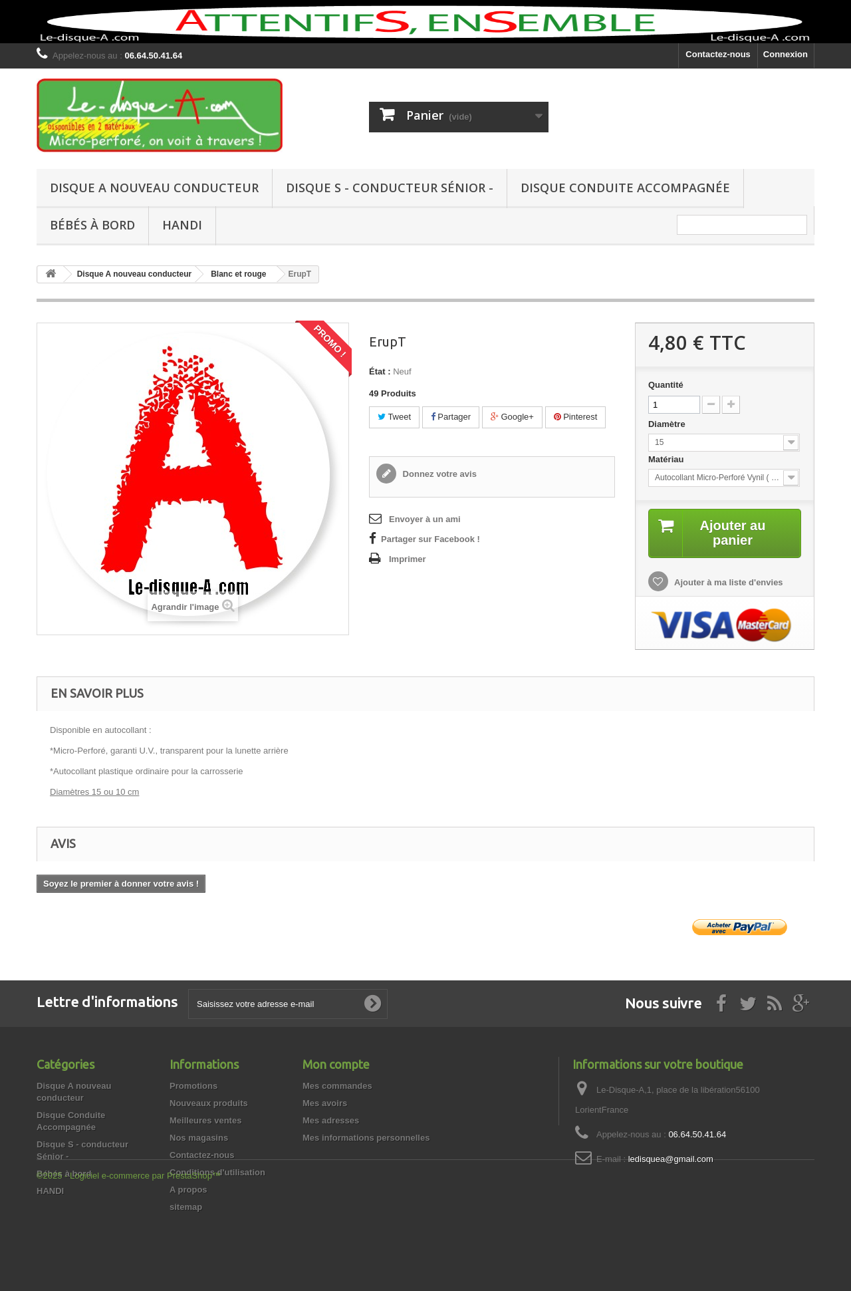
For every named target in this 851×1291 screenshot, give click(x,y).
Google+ (512, 417)
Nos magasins (199, 1138)
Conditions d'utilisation (217, 1172)
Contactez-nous (718, 54)
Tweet (394, 417)
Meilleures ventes (205, 1120)
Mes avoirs (325, 1103)
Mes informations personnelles (366, 1138)
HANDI (182, 225)
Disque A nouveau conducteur (154, 188)
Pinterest (576, 417)
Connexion (785, 54)
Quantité (665, 385)
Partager (451, 417)
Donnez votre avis (438, 474)
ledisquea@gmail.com (670, 1159)
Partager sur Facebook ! (430, 539)
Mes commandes (337, 1086)
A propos (188, 1190)
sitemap (186, 1207)
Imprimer (407, 559)
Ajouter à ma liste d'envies (727, 582)
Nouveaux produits (209, 1103)
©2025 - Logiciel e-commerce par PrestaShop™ (129, 1255)
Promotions (193, 1086)
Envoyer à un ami (425, 519)
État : (380, 371)
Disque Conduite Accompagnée (625, 188)
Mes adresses (331, 1120)
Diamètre (667, 424)
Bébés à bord (92, 225)
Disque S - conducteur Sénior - (389, 188)
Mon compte (336, 1064)
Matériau (667, 459)
